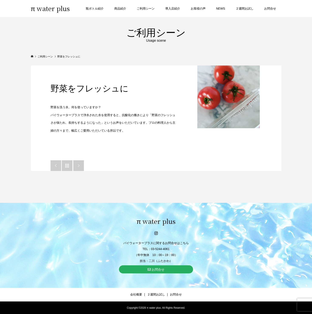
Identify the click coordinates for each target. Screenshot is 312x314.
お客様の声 (198, 8)
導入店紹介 (172, 8)
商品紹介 (120, 8)
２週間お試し (245, 8)
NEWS (220, 8)
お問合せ (270, 8)
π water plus (50, 8)
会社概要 (136, 294)
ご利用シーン (146, 8)
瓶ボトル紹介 (95, 8)
